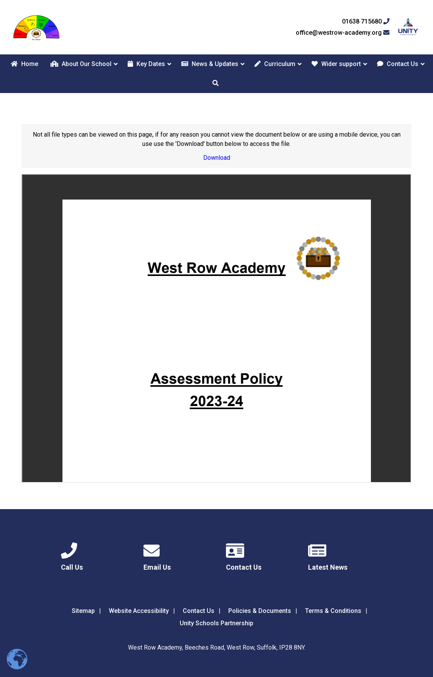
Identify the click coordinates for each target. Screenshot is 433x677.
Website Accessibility (139, 610)
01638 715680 (365, 21)
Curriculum (274, 64)
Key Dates (146, 64)
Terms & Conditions (333, 610)
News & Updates (209, 64)
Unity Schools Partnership (216, 623)
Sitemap (83, 610)
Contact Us (397, 64)
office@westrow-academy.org (342, 32)
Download (216, 157)
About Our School (81, 64)
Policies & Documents (259, 610)
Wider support (336, 64)
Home (24, 64)
